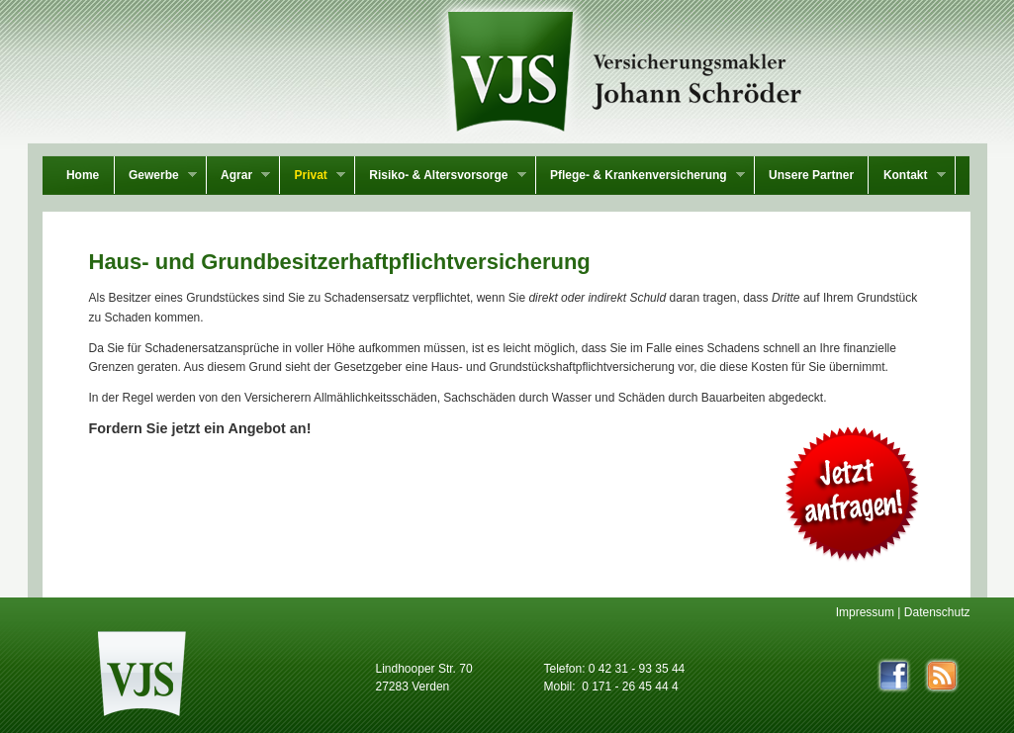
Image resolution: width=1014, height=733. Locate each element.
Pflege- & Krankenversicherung (640, 177)
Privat (312, 177)
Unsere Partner (811, 175)
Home (82, 175)
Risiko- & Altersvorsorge (440, 177)
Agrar (238, 177)
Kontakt (907, 177)
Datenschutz (937, 612)
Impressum (865, 612)
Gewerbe (156, 177)
